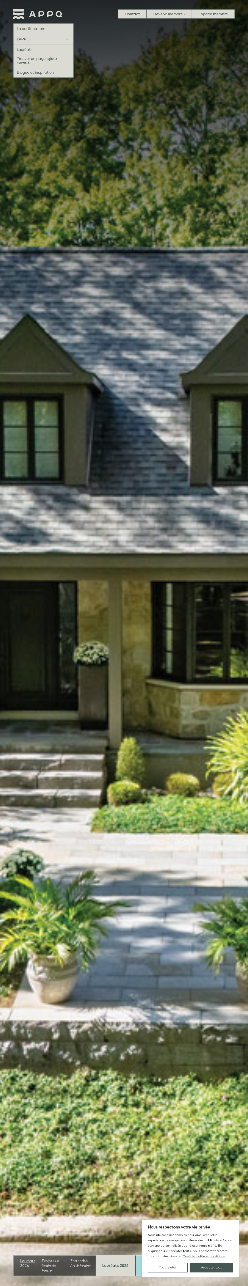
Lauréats (25, 49)
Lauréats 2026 (27, 1263)
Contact (132, 14)
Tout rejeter (167, 1267)
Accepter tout (211, 1267)
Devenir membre (168, 14)
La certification (30, 28)
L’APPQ (23, 39)
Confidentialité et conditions (204, 1256)
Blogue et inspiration (35, 72)
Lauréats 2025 (115, 1265)
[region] (190, 1248)
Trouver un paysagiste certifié (37, 60)
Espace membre (213, 14)
